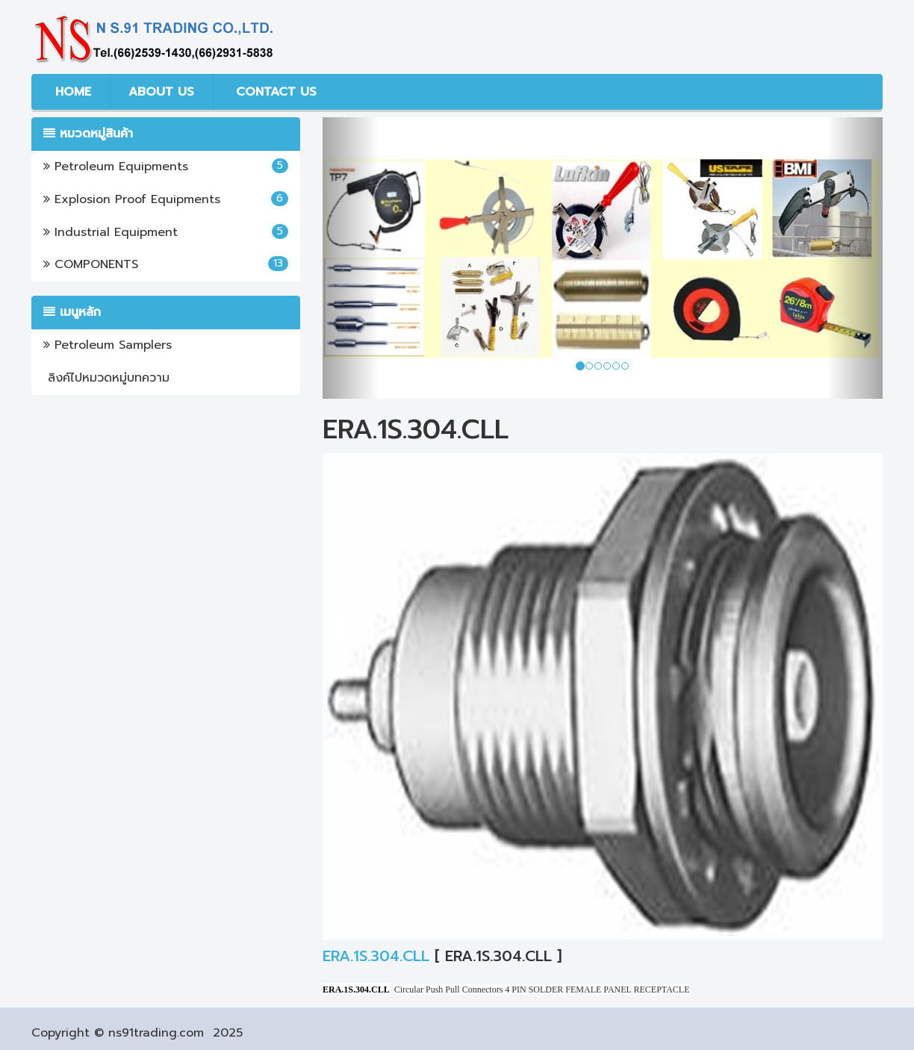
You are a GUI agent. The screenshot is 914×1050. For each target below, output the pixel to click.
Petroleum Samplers (107, 345)
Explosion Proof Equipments (165, 199)
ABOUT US (161, 92)
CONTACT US (274, 92)
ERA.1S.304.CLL (376, 956)
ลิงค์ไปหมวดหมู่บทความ (106, 378)
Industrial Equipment (165, 232)
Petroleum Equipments (165, 166)
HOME (71, 92)
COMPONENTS (165, 264)
